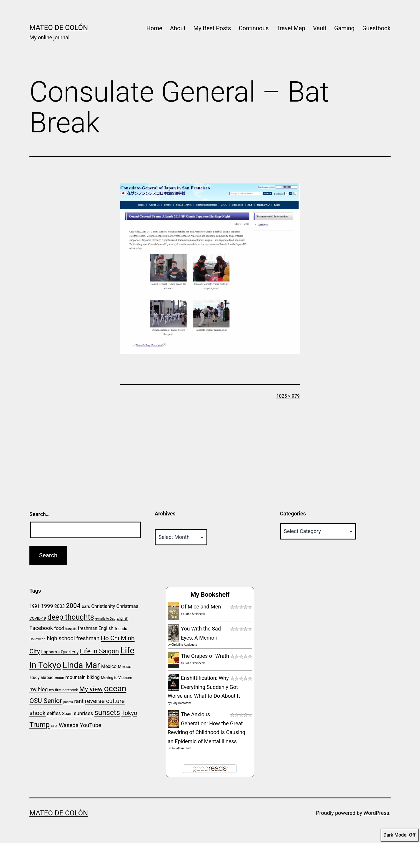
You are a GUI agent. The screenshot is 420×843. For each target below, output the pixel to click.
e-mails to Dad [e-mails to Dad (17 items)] (105, 619)
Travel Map (290, 28)
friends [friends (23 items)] (121, 628)
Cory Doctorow (181, 703)
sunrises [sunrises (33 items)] (83, 713)
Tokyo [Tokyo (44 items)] (129, 712)
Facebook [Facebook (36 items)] (41, 628)
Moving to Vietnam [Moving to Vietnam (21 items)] (116, 677)
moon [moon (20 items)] (59, 678)
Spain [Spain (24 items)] (67, 713)
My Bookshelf (209, 594)
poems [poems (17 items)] (68, 702)
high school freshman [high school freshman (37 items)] (73, 638)
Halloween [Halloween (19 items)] (37, 639)
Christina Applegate (184, 644)
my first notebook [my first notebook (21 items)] (63, 690)
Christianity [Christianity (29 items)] (103, 606)
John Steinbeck (195, 614)
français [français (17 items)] (70, 629)
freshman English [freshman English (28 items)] (96, 628)
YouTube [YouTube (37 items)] (90, 725)
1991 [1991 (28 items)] (34, 606)
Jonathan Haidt (181, 748)
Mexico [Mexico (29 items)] (108, 666)
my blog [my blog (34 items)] (38, 689)
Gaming (344, 28)
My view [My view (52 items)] (91, 689)
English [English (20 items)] (122, 618)
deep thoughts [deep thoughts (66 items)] (70, 617)
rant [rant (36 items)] (79, 701)
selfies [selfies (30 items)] (54, 713)
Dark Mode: (400, 835)
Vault (319, 28)
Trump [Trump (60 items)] (39, 725)
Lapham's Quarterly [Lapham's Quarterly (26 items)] (60, 652)
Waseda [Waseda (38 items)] (69, 725)
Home (154, 28)
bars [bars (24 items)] (86, 606)
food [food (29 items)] (59, 628)
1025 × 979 (288, 396)
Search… (39, 514)
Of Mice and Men (201, 606)
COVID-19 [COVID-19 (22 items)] (37, 618)
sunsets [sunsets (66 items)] (107, 712)
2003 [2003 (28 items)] (59, 606)
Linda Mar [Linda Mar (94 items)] (81, 665)
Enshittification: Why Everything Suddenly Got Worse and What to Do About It (204, 687)
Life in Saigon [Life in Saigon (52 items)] (99, 651)
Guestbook (376, 28)
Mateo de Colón (58, 27)
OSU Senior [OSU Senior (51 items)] (45, 700)
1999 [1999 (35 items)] (47, 606)
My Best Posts (212, 28)
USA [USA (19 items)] (54, 726)
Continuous (254, 28)
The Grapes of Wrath (205, 656)
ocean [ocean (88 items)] (115, 688)
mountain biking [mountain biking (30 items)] (82, 677)
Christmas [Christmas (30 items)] (127, 606)
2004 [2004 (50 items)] (73, 605)
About (178, 28)
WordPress (376, 813)
